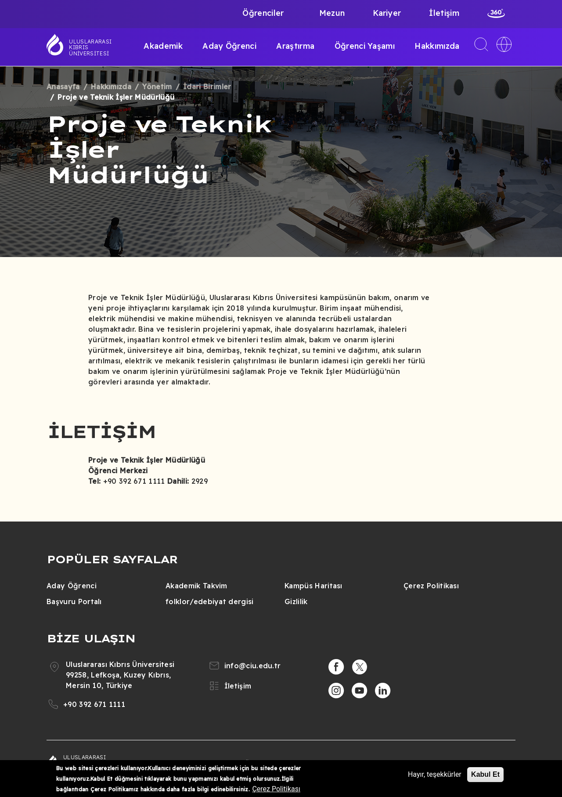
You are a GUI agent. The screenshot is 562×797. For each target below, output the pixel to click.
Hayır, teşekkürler (434, 774)
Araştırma (295, 46)
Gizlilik (296, 601)
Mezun (332, 13)
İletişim (444, 13)
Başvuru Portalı (74, 601)
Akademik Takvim (196, 585)
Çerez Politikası (431, 585)
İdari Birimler (207, 86)
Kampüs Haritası (313, 585)
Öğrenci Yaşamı (365, 46)
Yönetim (157, 86)
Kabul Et (485, 774)
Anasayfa (63, 86)
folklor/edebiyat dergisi (210, 601)
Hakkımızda (436, 46)
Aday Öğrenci (229, 46)
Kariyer (387, 13)
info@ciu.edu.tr (252, 665)
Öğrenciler (263, 13)
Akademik (163, 46)
